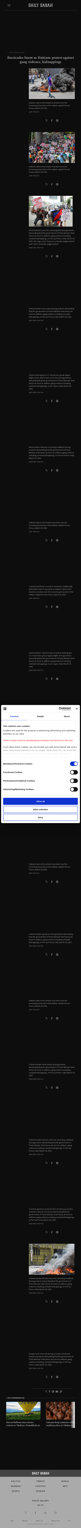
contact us (55, 1521)
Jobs (12, 1521)
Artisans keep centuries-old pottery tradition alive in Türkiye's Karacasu (63, 1425)
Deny (40, 817)
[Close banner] (77, 709)
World (65, 1481)
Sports (16, 1491)
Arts (65, 1486)
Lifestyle (40, 1486)
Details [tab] (40, 716)
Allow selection (40, 809)
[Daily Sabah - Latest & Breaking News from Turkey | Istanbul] (41, 5)
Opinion (40, 1491)
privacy (25, 1521)
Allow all (40, 801)
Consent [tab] (14, 716)
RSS (69, 1521)
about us (39, 1521)
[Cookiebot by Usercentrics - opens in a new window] (59, 709)
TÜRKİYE (40, 1481)
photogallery (17, 52)
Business (16, 1486)
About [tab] (67, 716)
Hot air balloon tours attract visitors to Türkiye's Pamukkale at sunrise (23, 1425)
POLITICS (15, 1481)
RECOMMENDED (16, 1398)
